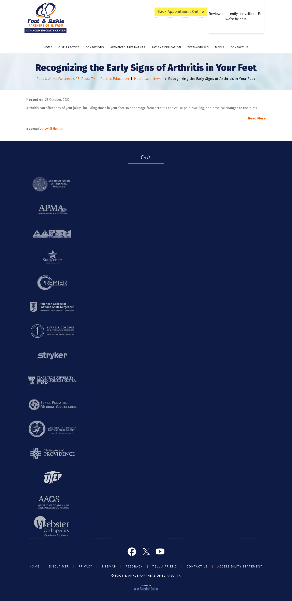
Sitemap (109, 566)
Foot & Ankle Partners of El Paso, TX (66, 78)
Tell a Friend (164, 566)
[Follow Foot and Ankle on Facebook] (132, 551)
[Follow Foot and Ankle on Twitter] (146, 551)
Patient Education (166, 47)
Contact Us (239, 47)
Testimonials (198, 47)
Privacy (85, 566)
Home (48, 47)
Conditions (95, 47)
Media (219, 47)
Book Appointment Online (181, 11)
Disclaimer (59, 566)
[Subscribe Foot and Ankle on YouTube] (160, 551)
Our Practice (68, 47)
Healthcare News (148, 78)
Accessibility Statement (240, 566)
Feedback (134, 566)
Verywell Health (51, 129)
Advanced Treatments (127, 47)
